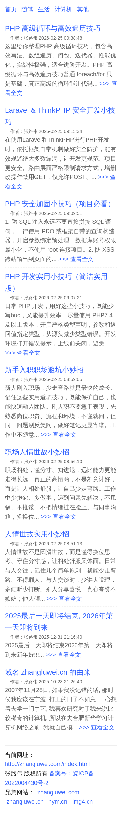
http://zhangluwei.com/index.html (47, 764)
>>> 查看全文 (76, 259)
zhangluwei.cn (25, 801)
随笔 (27, 9)
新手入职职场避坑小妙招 (44, 370)
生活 (44, 9)
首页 (11, 9)
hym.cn (57, 801)
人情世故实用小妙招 (37, 534)
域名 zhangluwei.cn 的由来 (48, 672)
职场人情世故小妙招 (37, 452)
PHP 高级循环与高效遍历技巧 (53, 28)
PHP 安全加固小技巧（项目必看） (60, 204)
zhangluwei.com (58, 792)
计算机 (63, 9)
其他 (83, 9)
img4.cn (82, 801)
